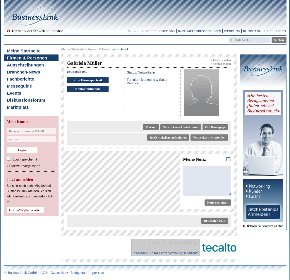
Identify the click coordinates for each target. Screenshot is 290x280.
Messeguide (19, 85)
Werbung (232, 31)
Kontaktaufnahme (87, 89)
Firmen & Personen (27, 57)
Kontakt (185, 31)
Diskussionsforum (26, 100)
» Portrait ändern (221, 63)
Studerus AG (77, 72)
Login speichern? (25, 159)
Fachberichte (20, 78)
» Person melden (221, 60)
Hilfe (268, 31)
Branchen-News (23, 71)
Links (281, 31)
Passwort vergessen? (24, 166)
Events (14, 93)
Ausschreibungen (25, 64)
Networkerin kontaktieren (181, 127)
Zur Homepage (215, 127)
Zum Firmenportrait (87, 80)
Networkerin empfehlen (209, 137)
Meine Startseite (24, 50)
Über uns (167, 31)
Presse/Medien (208, 31)
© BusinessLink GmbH (20, 273)
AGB (44, 273)
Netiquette (78, 273)
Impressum (96, 273)
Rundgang (252, 31)
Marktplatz (18, 107)
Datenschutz (59, 273)
